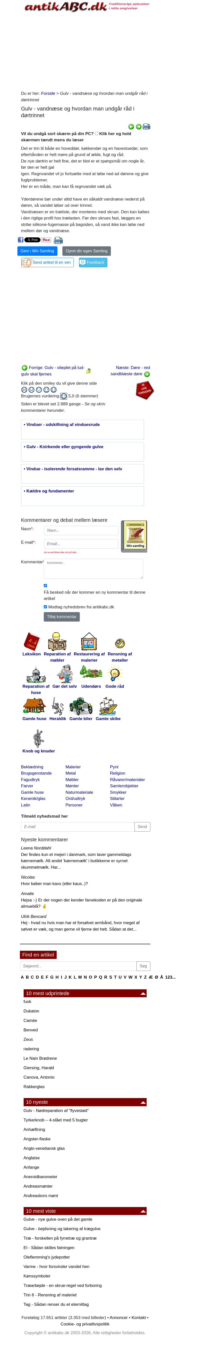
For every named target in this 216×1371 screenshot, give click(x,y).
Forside (48, 93)
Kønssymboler (37, 1276)
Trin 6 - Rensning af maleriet (50, 1295)
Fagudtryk (30, 779)
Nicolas (28, 877)
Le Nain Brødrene (40, 1058)
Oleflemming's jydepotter (47, 1257)
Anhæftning (34, 1129)
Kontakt (138, 1317)
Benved (31, 1030)
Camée (30, 1020)
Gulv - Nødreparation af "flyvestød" (56, 1110)
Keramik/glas (33, 798)
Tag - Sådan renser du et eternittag (56, 1304)
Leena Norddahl (36, 848)
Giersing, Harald (39, 1067)
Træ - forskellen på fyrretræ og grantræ (60, 1238)
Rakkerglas (34, 1086)
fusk (27, 1001)
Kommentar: (30, 562)
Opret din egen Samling (86, 251)
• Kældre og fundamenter (49, 491)
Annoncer (119, 1317)
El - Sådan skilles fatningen (49, 1247)
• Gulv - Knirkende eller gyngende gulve (64, 447)
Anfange (31, 1167)
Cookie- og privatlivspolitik (85, 1324)
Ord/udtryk (75, 798)
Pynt (114, 767)
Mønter (72, 786)
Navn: (27, 529)
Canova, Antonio (39, 1077)
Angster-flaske (37, 1139)
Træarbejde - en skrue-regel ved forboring (63, 1285)
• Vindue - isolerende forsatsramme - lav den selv (73, 469)
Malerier (73, 767)
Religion (117, 773)
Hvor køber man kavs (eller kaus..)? (54, 883)
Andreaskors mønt (41, 1195)
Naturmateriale (79, 792)
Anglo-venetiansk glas (44, 1148)
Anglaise (32, 1158)
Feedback (95, 262)
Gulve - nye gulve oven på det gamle (58, 1219)
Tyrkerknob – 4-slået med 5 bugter (56, 1120)
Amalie (27, 893)
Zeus (28, 1039)
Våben (116, 805)
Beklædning (32, 767)
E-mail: (28, 542)
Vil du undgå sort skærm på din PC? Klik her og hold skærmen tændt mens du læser (76, 137)
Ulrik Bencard (33, 916)
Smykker (118, 792)
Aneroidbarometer (40, 1176)
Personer (74, 805)
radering (31, 1049)
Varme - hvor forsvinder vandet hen (56, 1266)
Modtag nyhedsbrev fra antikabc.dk (81, 607)
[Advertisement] (85, 50)
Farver (27, 786)
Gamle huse (32, 792)
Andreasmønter (38, 1186)
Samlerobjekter (124, 786)
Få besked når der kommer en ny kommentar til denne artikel (94, 595)
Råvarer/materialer (127, 779)
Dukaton (31, 1011)
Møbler (72, 779)
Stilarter (117, 798)
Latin (25, 805)
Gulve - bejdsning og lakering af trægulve (62, 1228)
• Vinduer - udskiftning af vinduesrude (62, 424)
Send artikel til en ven (52, 262)
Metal (71, 773)
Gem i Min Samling (37, 251)
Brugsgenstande (36, 773)
